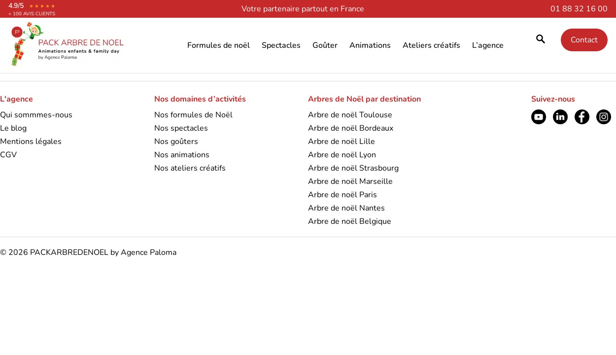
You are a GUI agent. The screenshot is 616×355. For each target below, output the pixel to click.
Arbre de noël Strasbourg (353, 168)
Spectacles (281, 45)
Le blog (13, 128)
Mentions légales (31, 141)
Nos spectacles (181, 128)
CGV (8, 154)
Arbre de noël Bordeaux (350, 128)
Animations (370, 45)
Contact (584, 40)
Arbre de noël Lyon (342, 154)
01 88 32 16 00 (579, 8)
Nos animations (181, 154)
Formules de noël (218, 45)
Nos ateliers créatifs (190, 168)
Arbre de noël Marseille (350, 181)
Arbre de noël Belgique (349, 221)
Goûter (325, 45)
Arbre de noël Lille (341, 141)
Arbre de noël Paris (342, 194)
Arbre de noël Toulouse (350, 114)
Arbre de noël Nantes (346, 208)
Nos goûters (176, 141)
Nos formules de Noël (193, 114)
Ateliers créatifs (431, 45)
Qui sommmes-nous (36, 114)
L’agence (488, 45)
